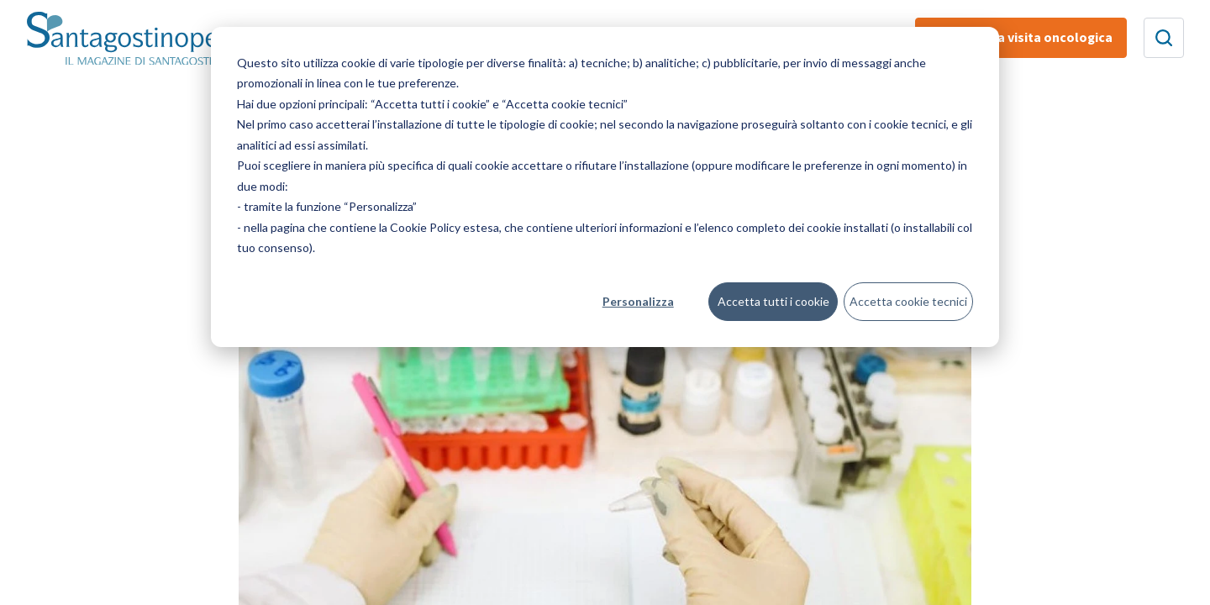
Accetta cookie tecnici (908, 301)
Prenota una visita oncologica (1021, 38)
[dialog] (605, 187)
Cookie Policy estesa (444, 227)
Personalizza (638, 301)
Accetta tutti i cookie (773, 301)
